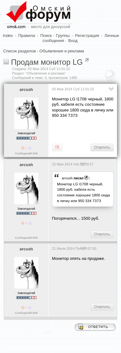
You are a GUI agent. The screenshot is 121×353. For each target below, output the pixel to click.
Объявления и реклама (61, 51)
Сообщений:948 (26, 153)
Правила (26, 35)
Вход (72, 40)
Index (8, 35)
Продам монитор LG (47, 62)
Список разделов (19, 51)
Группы (63, 35)
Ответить (102, 147)
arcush (26, 89)
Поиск (46, 35)
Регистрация (87, 35)
